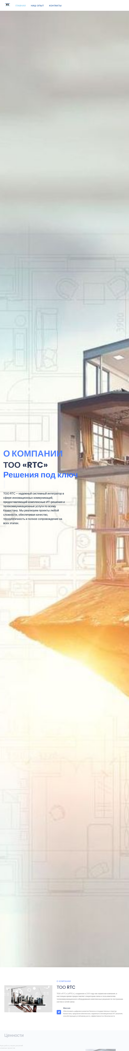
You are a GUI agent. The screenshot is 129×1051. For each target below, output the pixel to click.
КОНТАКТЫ (55, 5)
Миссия (66, 1008)
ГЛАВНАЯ (20, 5)
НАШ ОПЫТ (37, 5)
